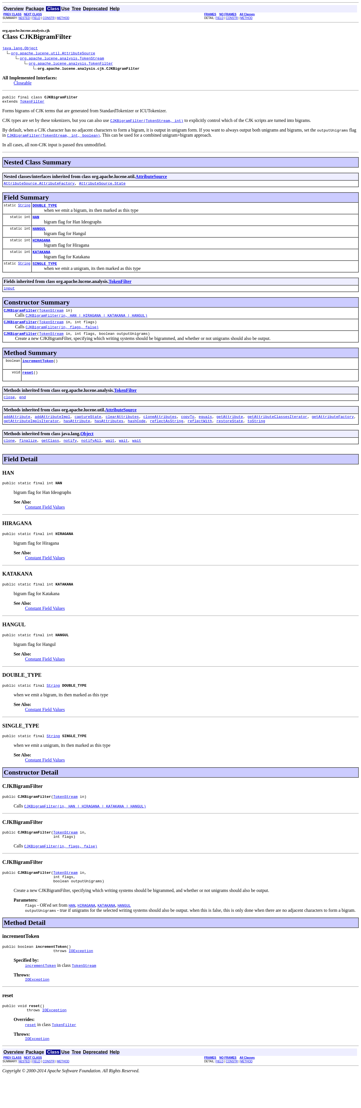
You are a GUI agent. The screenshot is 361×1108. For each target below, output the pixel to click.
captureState (88, 431)
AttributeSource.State (102, 186)
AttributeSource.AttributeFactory (39, 186)
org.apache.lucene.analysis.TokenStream (62, 59)
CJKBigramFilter (20, 320)
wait (110, 457)
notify (70, 457)
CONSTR (49, 18)
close (9, 411)
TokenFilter (32, 103)
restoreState (229, 436)
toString (256, 436)
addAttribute (17, 431)
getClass (50, 457)
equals (205, 431)
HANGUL (39, 234)
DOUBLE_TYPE (45, 209)
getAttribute (229, 431)
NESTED (24, 18)
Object (86, 449)
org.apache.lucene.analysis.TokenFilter (71, 64)
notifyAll (91, 457)
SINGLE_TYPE (45, 271)
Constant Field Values (45, 525)
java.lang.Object (20, 48)
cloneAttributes (159, 431)
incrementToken (37, 373)
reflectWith (200, 436)
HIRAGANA (41, 246)
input (9, 297)
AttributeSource (151, 179)
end (22, 411)
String (24, 209)
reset (28, 385)
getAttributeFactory (333, 431)
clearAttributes (122, 431)
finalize (28, 457)
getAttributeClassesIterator (277, 431)
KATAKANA (41, 259)
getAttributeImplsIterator (31, 436)
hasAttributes (109, 436)
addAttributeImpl (52, 431)
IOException (81, 979)
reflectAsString (166, 436)
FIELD (36, 18)
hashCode (136, 436)
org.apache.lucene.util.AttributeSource (53, 53)
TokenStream (51, 320)
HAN (36, 222)
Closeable (23, 83)
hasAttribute (77, 436)
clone (9, 457)
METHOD (63, 18)
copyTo (187, 431)
